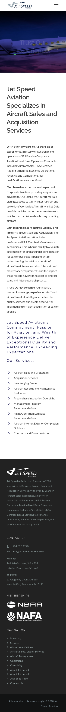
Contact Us (16, 683)
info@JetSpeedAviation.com (28, 551)
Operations (16, 660)
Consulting (16, 665)
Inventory (15, 638)
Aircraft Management (22, 656)
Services (15, 642)
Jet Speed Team (19, 678)
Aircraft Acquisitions (21, 646)
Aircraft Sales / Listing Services (27, 651)
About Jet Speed (19, 669)
